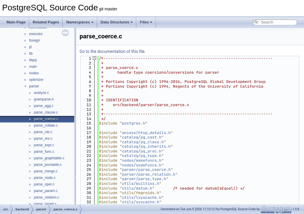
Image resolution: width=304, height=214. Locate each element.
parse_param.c (46, 191)
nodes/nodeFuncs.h (142, 165)
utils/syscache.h (140, 201)
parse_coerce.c (46, 119)
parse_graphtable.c (49, 158)
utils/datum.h (137, 188)
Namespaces (80, 22)
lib (31, 53)
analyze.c (41, 93)
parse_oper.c (44, 184)
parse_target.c (45, 204)
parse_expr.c (44, 145)
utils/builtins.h (140, 183)
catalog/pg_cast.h (142, 137)
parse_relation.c (46, 197)
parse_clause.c (46, 112)
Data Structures (117, 22)
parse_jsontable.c (48, 165)
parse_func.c (44, 152)
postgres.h (133, 123)
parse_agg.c (43, 106)
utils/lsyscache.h (142, 197)
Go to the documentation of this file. (113, 51)
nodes (34, 73)
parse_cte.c (43, 132)
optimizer (36, 80)
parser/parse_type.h (144, 178)
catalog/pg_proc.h (142, 151)
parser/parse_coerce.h (146, 169)
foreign (34, 40)
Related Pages (46, 22)
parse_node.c (45, 178)
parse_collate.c (46, 125)
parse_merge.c (46, 171)
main (33, 66)
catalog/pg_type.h (142, 155)
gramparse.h (44, 99)
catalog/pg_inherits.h (146, 146)
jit (30, 47)
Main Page (16, 22)
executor (36, 34)
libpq (33, 60)
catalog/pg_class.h (143, 141)
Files (146, 22)
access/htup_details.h (146, 132)
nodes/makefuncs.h (142, 160)
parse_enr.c (43, 138)
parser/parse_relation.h (148, 174)
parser (34, 86)
